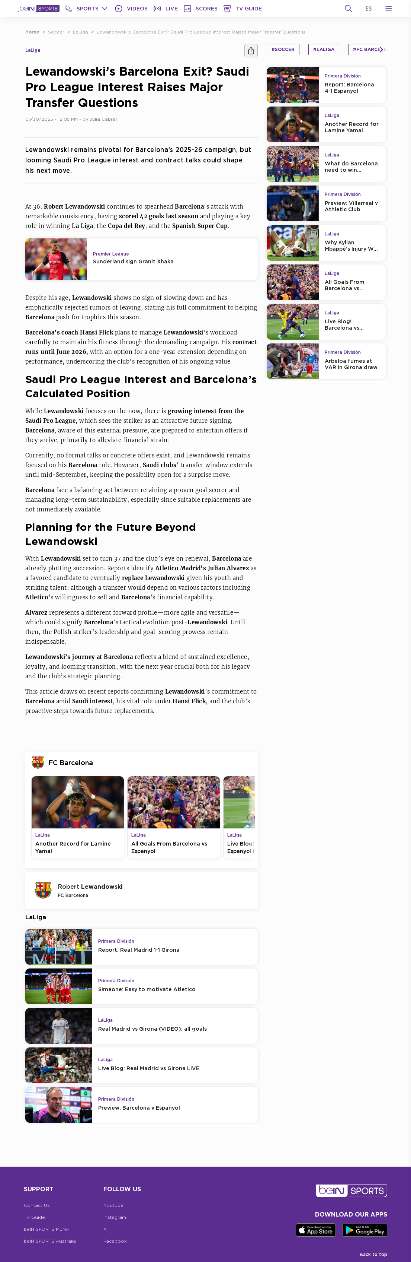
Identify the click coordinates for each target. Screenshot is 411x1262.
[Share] (251, 50)
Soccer (56, 31)
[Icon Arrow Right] (251, 817)
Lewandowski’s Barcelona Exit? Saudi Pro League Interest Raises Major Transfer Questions (201, 31)
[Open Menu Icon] (388, 8)
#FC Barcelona (373, 49)
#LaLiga (323, 49)
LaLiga (80, 31)
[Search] (348, 8)
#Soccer (283, 49)
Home (32, 31)
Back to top (373, 1254)
